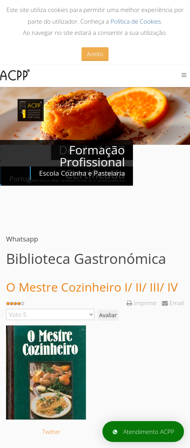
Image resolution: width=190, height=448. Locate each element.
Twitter (51, 432)
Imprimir (142, 303)
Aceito (95, 54)
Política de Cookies (135, 21)
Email (173, 303)
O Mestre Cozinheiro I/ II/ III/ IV (92, 287)
